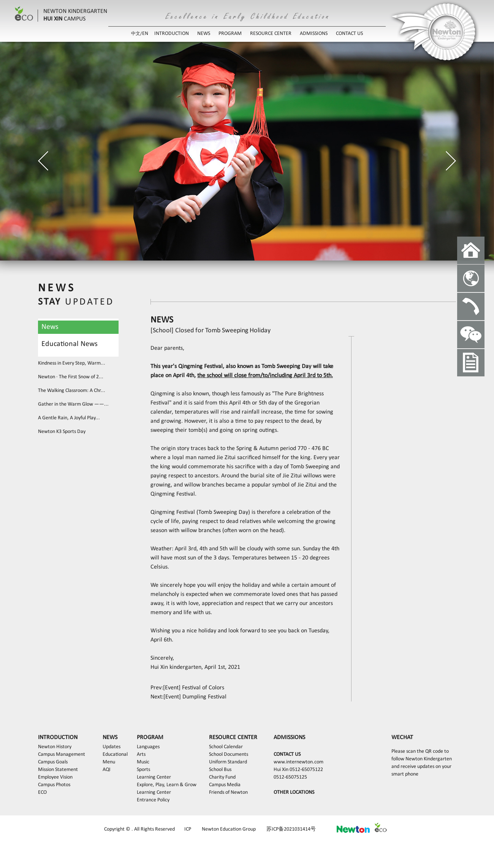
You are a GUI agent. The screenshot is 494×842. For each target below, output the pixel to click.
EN (145, 33)
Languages (148, 747)
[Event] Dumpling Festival (194, 697)
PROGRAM (230, 33)
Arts (141, 754)
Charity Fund (222, 777)
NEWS (203, 33)
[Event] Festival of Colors (193, 688)
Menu (109, 762)
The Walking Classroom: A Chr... (71, 390)
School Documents (228, 754)
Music (143, 762)
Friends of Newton (228, 792)
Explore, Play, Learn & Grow (166, 785)
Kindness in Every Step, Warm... (71, 363)
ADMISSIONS (314, 33)
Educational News (69, 344)
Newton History (54, 747)
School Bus (220, 769)
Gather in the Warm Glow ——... (73, 404)
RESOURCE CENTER (270, 33)
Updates (111, 747)
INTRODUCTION (171, 33)
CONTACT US (349, 33)
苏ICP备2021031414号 (291, 829)
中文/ (136, 34)
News (50, 327)
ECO (42, 792)
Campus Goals (53, 762)
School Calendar (226, 747)
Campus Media (225, 785)
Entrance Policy (153, 800)
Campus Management (61, 754)
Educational (115, 754)
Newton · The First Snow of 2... (70, 377)
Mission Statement (58, 769)
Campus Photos (54, 785)
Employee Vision (55, 777)
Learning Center (154, 777)
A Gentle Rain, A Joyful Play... (69, 418)
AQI (107, 769)
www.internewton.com (298, 762)
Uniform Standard (228, 762)
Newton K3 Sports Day (62, 431)
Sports (143, 769)
